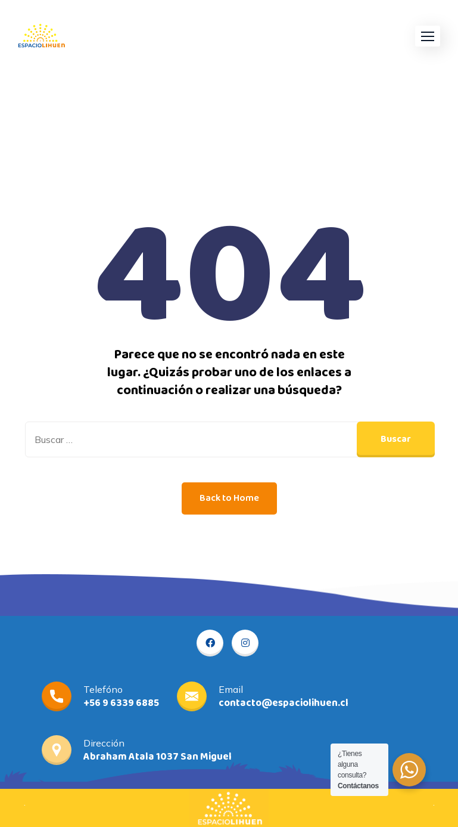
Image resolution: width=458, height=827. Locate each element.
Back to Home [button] (229, 498)
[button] (427, 36)
